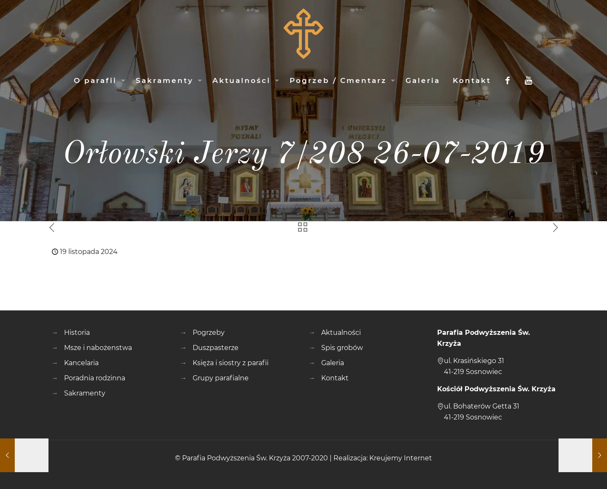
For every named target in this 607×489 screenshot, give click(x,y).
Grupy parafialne (221, 378)
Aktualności (341, 333)
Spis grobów (342, 348)
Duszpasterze (216, 348)
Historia (77, 333)
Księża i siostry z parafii (231, 363)
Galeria (332, 363)
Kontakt (335, 378)
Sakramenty (84, 393)
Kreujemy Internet (400, 458)
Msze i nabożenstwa (98, 348)
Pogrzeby (209, 333)
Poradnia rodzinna (94, 378)
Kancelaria (81, 363)
